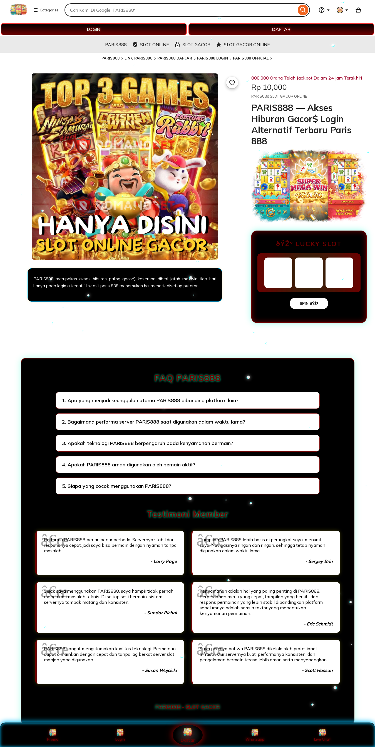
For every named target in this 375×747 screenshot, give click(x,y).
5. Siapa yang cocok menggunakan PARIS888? (116, 486)
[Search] (303, 10)
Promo (52, 735)
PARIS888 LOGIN (212, 58)
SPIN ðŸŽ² (309, 303)
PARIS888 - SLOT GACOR (187, 707)
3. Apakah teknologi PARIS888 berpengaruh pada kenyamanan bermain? (147, 443)
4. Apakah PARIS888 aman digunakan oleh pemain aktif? (128, 464)
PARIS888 (110, 58)
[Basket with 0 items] (358, 10)
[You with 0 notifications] (342, 10)
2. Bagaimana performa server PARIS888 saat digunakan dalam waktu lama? (153, 422)
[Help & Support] (324, 10)
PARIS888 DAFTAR (174, 58)
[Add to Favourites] (232, 82)
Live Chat (322, 735)
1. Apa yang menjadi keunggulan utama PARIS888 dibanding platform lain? (150, 400)
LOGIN (93, 29)
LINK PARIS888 (138, 58)
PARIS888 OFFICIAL (251, 58)
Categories (46, 10)
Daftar (187, 735)
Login (120, 735)
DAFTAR (281, 29)
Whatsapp (254, 735)
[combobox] (180, 10)
